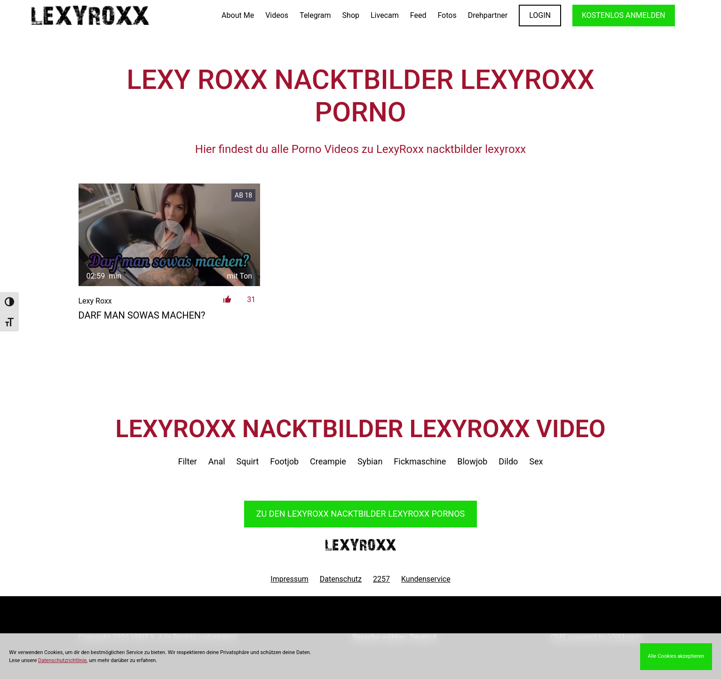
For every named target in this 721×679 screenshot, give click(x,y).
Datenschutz (341, 579)
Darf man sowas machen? (142, 315)
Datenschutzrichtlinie (62, 660)
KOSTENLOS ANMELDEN (623, 15)
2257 (381, 579)
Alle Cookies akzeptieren (676, 656)
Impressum (289, 579)
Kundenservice (426, 579)
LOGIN (540, 15)
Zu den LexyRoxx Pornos (360, 514)
